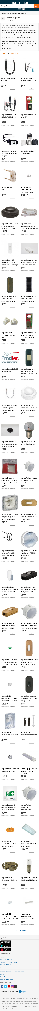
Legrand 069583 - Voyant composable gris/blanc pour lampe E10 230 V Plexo (9, 518)
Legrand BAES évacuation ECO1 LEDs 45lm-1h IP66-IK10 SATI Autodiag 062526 (9, 699)
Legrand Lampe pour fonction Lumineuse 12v (28, 79)
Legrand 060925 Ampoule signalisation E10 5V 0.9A (29, 879)
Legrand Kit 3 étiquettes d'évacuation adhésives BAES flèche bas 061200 (9, 662)
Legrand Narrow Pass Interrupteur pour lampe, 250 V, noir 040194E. (28, 589)
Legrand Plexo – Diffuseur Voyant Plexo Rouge (10, 770)
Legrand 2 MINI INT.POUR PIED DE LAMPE (8, 335)
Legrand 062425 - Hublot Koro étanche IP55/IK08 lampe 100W (29, 553)
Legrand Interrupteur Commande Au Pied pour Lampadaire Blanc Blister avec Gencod (9, 481)
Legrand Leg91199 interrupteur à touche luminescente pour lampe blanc (9, 263)
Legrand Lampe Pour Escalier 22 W (27, 152)
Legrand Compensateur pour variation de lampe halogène (9, 153)
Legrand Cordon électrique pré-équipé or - (9, 879)
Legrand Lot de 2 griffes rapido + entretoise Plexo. (29, 734)
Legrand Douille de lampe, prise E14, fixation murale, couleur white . (9, 589)
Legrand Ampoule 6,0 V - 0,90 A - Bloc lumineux (29, 443)
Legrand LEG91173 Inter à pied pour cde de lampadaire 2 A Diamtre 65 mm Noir (9, 227)
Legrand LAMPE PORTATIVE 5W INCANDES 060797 (27, 190)
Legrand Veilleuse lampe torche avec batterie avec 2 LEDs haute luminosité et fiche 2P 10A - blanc (29, 627)
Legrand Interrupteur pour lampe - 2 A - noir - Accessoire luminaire (29, 299)
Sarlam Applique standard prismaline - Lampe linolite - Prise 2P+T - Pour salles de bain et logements (29, 773)
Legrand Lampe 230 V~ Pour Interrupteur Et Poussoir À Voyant (9, 408)
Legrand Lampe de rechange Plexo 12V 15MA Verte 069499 (8, 553)
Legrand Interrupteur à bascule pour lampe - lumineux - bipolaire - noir (29, 371)
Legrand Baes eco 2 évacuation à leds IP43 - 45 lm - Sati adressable (9, 807)
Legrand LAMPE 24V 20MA (8, 189)
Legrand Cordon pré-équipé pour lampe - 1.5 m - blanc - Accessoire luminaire (29, 227)
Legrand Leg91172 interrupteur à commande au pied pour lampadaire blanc (29, 409)
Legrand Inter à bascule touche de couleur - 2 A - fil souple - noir (29, 698)
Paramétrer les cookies (6, 979)
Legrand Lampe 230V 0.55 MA (8, 80)
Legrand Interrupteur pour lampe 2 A (29, 116)
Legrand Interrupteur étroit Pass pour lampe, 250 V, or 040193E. (9, 626)
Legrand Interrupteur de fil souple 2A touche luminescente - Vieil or (29, 662)
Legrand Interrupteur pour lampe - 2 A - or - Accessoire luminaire (9, 299)
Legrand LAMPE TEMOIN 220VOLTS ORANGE (10, 116)
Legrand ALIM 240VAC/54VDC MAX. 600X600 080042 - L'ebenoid (8, 845)
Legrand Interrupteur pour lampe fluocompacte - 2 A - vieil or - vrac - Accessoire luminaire (29, 518)
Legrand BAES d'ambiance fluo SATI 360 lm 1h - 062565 (29, 844)
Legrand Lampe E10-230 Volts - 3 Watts (9, 370)
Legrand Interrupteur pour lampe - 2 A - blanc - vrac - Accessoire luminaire (29, 262)
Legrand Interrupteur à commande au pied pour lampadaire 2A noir (9, 444)
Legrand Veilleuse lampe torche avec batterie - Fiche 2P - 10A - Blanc (29, 480)
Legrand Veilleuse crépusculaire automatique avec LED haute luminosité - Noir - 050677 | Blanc (28, 809)
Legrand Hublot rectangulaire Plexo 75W (9, 734)
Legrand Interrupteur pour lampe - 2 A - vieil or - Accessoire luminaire (29, 335)
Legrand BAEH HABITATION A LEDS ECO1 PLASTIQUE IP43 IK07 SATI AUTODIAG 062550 (9, 918)
